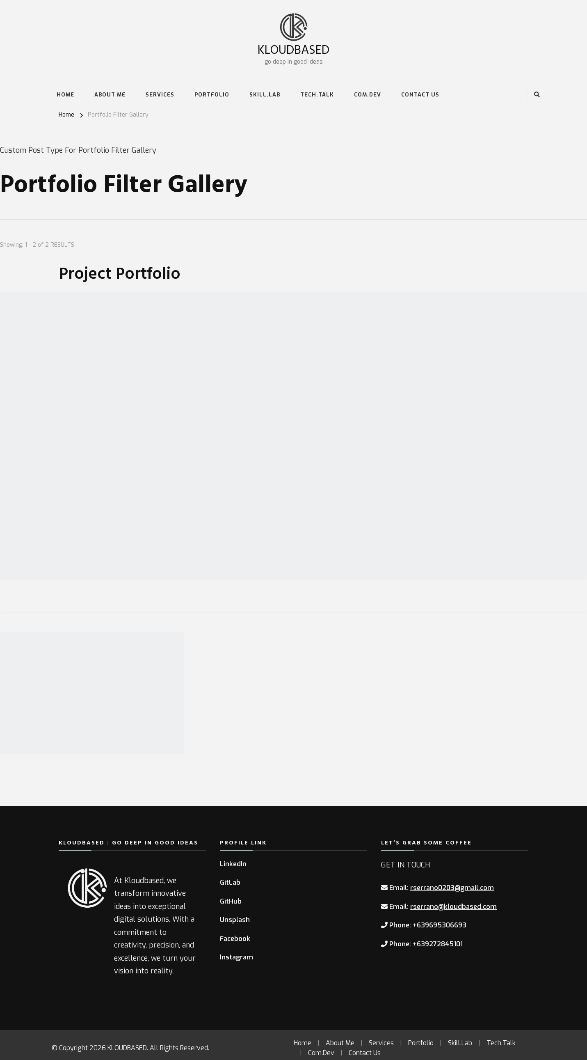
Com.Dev (367, 94)
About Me (110, 94)
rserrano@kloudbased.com (453, 906)
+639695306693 (439, 925)
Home (65, 94)
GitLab (230, 882)
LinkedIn (233, 864)
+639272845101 (438, 944)
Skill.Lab (264, 94)
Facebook (235, 938)
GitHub (231, 901)
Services (160, 94)
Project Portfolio (119, 272)
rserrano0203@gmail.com (452, 887)
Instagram (236, 957)
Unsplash (235, 919)
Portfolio (211, 94)
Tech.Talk (317, 94)
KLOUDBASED (293, 49)
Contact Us (420, 94)
